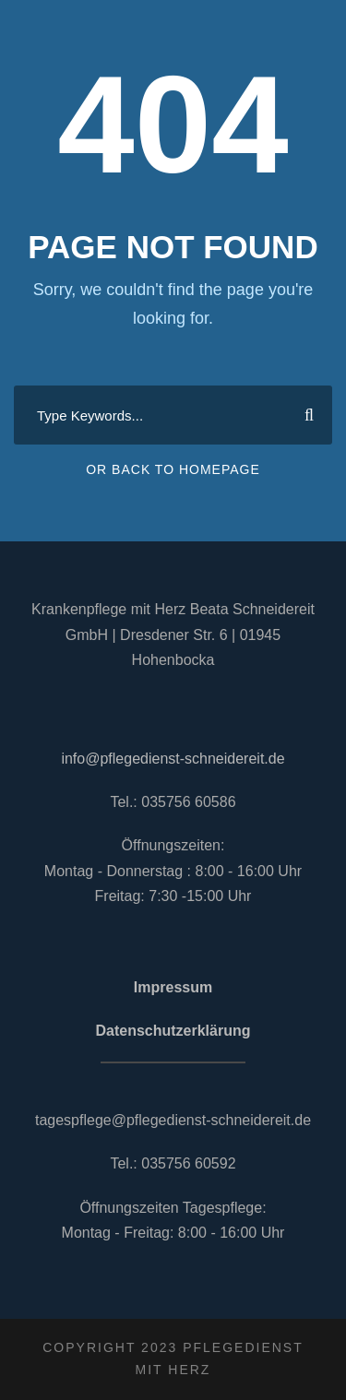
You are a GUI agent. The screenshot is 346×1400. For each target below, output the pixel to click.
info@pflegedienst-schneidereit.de (172, 758)
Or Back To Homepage (173, 469)
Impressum (173, 987)
